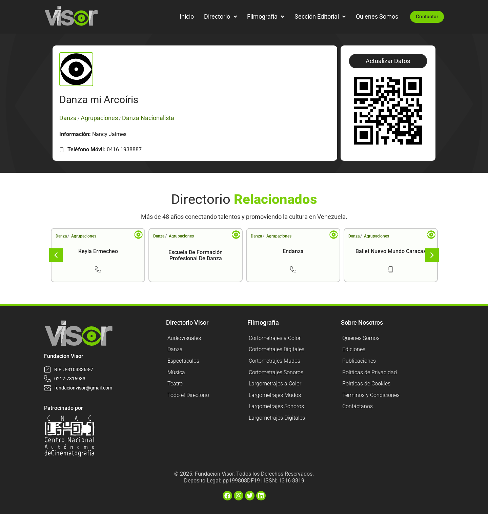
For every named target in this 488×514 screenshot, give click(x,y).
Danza (61, 236)
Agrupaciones (83, 236)
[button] (388, 61)
